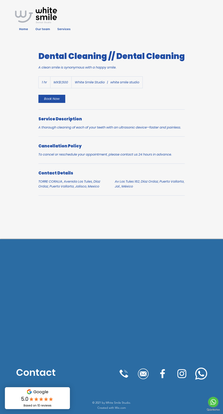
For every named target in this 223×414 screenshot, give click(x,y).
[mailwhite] (143, 374)
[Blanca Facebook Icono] (163, 374)
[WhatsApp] (201, 374)
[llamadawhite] (124, 374)
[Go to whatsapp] (213, 402)
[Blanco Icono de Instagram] (182, 374)
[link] (51, 99)
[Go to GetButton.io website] (213, 410)
